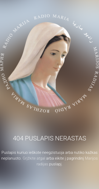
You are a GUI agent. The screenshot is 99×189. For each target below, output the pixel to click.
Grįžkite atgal (34, 158)
